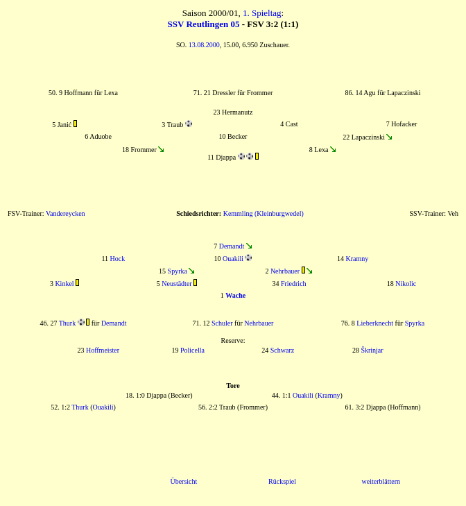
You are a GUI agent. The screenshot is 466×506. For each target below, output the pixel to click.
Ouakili (233, 258)
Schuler (222, 323)
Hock (118, 258)
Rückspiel (282, 481)
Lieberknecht (374, 323)
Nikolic (405, 283)
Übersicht (183, 481)
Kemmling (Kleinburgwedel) (263, 213)
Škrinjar (372, 350)
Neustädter (176, 283)
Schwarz (282, 350)
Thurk (67, 323)
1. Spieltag (262, 13)
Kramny (357, 258)
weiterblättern (380, 481)
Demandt (232, 246)
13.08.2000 (204, 45)
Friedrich (294, 283)
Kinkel (64, 283)
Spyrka (177, 271)
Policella (192, 350)
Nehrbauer (285, 271)
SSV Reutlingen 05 (204, 24)
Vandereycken (65, 213)
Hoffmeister (102, 350)
